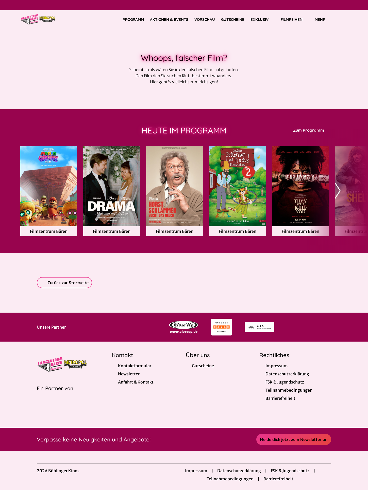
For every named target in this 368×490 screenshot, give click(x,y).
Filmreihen (295, 19)
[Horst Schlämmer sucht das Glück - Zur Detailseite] (174, 186)
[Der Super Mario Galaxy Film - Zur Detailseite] (48, 186)
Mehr (323, 19)
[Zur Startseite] (55, 19)
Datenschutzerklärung (239, 470)
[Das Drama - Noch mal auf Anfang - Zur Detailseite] (111, 186)
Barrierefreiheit (278, 478)
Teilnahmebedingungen (230, 478)
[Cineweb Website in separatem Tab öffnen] (55, 394)
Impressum (196, 470)
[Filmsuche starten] (343, 19)
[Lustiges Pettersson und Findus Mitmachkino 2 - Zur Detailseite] (237, 186)
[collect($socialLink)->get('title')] (9, 5)
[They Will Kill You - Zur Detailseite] (300, 186)
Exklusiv (262, 19)
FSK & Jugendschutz (290, 470)
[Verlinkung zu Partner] (183, 327)
